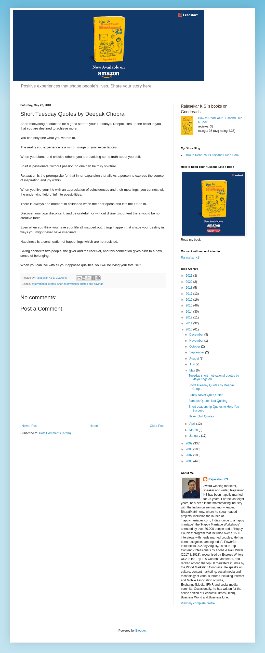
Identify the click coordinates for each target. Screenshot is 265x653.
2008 (189, 449)
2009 (189, 443)
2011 (189, 323)
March (194, 430)
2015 (189, 305)
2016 (189, 299)
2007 (189, 455)
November (196, 340)
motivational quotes (44, 283)
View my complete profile (198, 603)
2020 (189, 282)
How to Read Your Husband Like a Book (212, 155)
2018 (189, 287)
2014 (189, 311)
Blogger (140, 630)
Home (94, 426)
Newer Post (29, 426)
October (195, 346)
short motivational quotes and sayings (80, 283)
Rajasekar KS (190, 257)
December (196, 334)
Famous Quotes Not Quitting (208, 401)
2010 (189, 329)
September (197, 352)
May (192, 370)
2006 (189, 461)
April (192, 424)
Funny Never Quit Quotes (206, 395)
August (194, 358)
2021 (189, 275)
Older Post (157, 426)
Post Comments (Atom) (55, 433)
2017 (189, 294)
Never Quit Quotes (201, 416)
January (195, 436)
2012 (189, 317)
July (192, 364)
